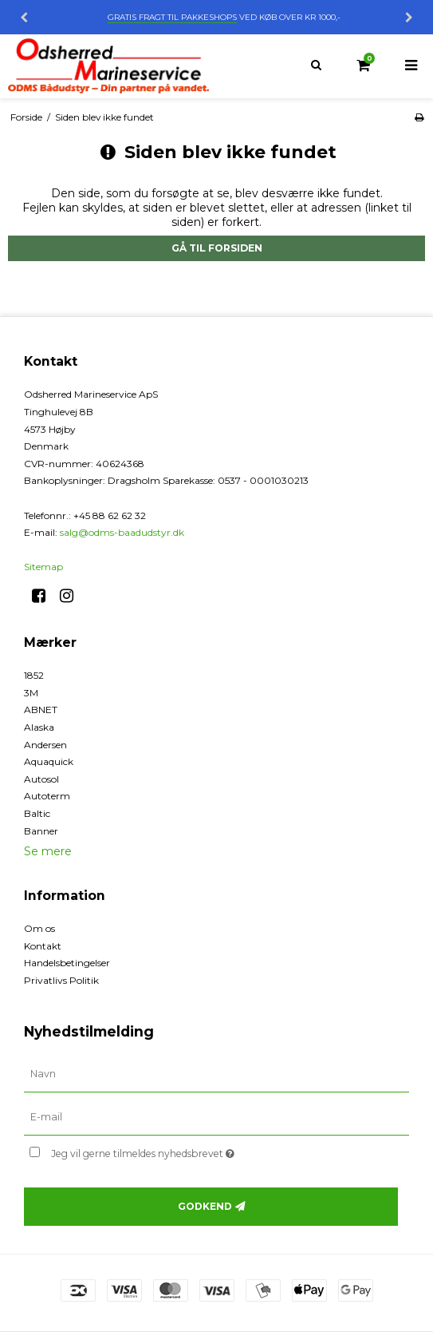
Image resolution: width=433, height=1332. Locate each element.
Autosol (41, 779)
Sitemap (43, 567)
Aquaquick (48, 761)
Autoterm (47, 796)
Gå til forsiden (216, 248)
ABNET (40, 710)
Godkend (205, 1206)
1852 (34, 675)
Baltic (37, 813)
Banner (41, 831)
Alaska (39, 727)
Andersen (45, 745)
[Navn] (216, 1074)
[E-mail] (216, 1117)
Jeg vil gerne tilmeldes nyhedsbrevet (182, 1150)
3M (31, 693)
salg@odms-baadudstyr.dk (122, 532)
